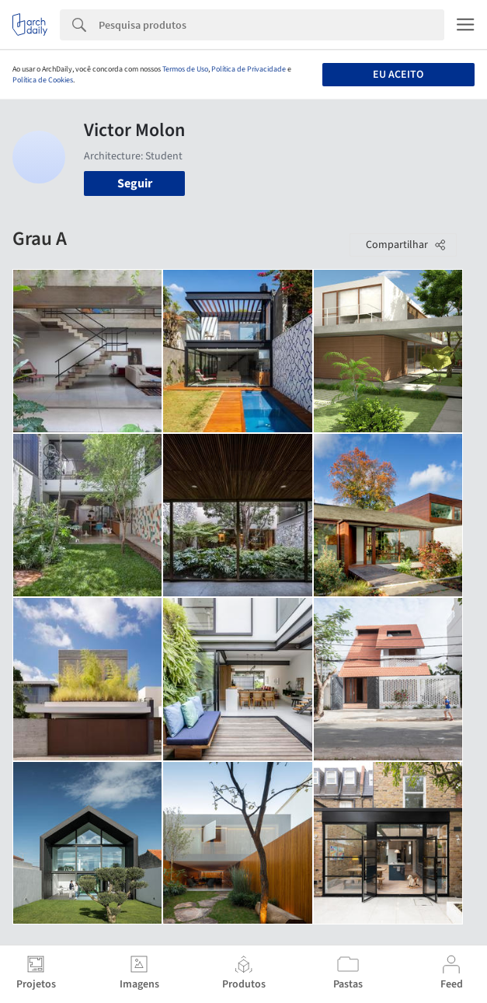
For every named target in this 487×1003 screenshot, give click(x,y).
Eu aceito (398, 74)
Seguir (134, 183)
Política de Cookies (42, 80)
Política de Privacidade (248, 69)
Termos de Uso (185, 69)
